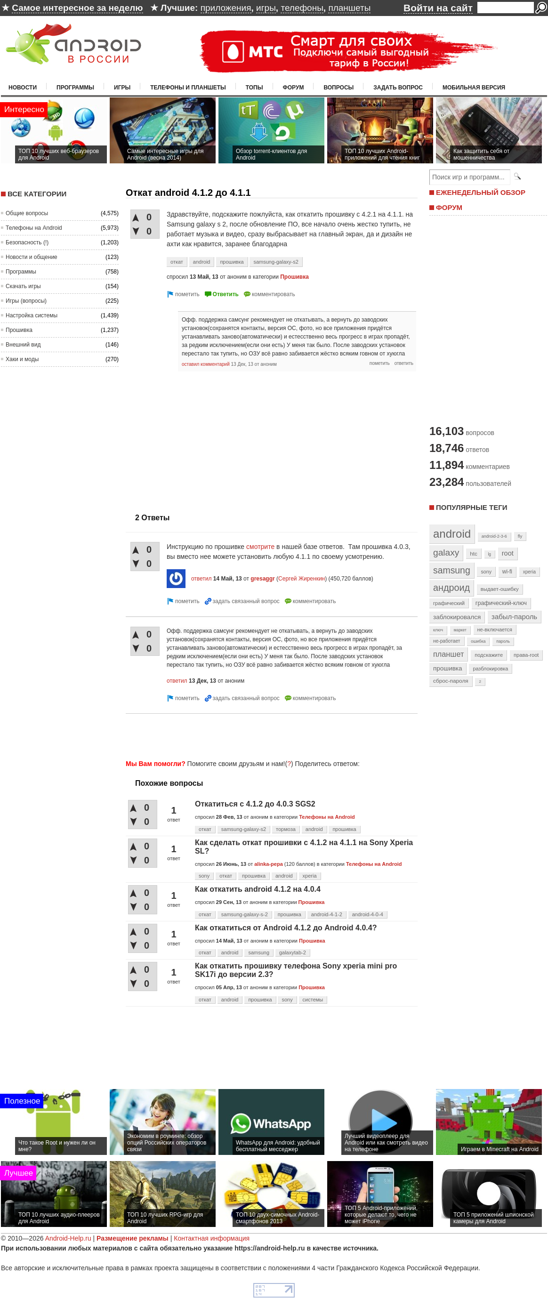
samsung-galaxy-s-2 (244, 914)
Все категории (37, 194)
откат (176, 262)
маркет (460, 630)
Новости (22, 87)
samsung (258, 952)
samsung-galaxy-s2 (275, 262)
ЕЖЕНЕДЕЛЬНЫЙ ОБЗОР (480, 192)
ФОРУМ (449, 207)
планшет (448, 654)
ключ (438, 630)
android (201, 262)
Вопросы (338, 87)
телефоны (302, 8)
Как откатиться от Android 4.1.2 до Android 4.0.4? (286, 928)
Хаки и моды (22, 359)
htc (473, 553)
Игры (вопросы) (26, 301)
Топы (254, 87)
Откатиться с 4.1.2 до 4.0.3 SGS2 (255, 804)
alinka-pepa (268, 864)
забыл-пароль (514, 617)
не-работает (446, 641)
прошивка (231, 262)
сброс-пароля (450, 681)
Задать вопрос (398, 87)
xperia (310, 876)
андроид (451, 587)
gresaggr (262, 578)
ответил (201, 578)
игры (266, 8)
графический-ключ (501, 603)
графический (449, 603)
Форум (293, 87)
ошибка (478, 641)
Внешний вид (23, 344)
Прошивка (19, 330)
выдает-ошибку (500, 589)
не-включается (494, 629)
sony (204, 876)
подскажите (489, 655)
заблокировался (457, 617)
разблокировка (490, 668)
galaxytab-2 (292, 952)
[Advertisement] (205, 437)
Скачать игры (23, 286)
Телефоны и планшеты (188, 87)
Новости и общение (31, 257)
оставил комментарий (206, 364)
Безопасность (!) (27, 242)
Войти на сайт (438, 7)
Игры (122, 87)
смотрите (260, 546)
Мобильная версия (474, 87)
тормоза (286, 829)
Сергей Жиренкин (301, 578)
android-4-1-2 (326, 914)
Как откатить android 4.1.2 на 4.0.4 (258, 889)
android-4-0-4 (367, 914)
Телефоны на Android (34, 228)
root (508, 553)
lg (489, 554)
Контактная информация (212, 1238)
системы (313, 999)
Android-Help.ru (68, 1238)
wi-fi (507, 571)
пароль (503, 641)
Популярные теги (471, 507)
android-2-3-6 (494, 536)
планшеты (349, 8)
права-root (526, 655)
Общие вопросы (27, 213)
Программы (75, 87)
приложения (226, 8)
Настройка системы (31, 315)
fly (520, 536)
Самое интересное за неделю (77, 8)
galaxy (446, 552)
